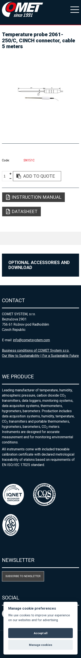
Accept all (41, 633)
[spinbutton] (6, 176)
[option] (40, 95)
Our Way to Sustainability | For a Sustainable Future (40, 356)
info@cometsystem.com (31, 340)
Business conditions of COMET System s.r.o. (35, 350)
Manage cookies (40, 645)
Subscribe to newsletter (23, 576)
